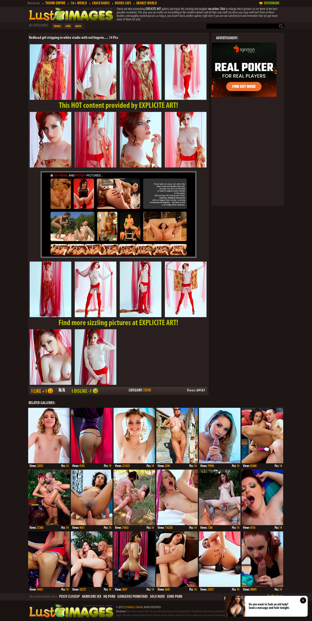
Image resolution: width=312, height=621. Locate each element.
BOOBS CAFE (123, 3)
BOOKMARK (271, 3)
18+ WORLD (79, 3)
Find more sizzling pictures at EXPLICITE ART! (118, 323)
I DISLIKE (84, 390)
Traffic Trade (275, 596)
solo (68, 26)
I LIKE (42, 390)
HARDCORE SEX (91, 597)
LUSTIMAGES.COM (131, 607)
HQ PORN (109, 597)
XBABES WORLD (146, 3)
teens (57, 26)
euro (78, 26)
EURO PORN (174, 597)
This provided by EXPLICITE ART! (118, 106)
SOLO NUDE (157, 597)
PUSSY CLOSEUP (69, 597)
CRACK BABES (101, 3)
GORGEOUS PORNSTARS (132, 597)
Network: (34, 3)
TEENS (147, 390)
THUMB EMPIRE (55, 3)
